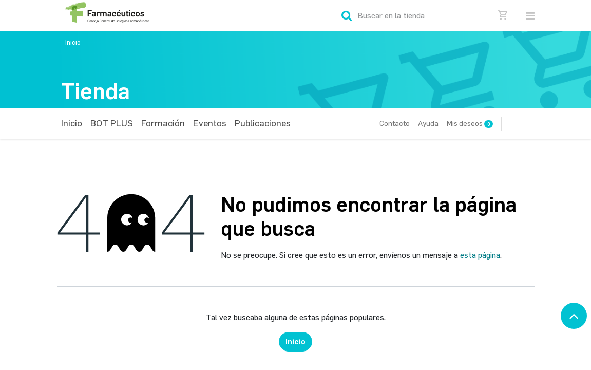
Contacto (394, 123)
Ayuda (428, 123)
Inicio (73, 42)
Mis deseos (470, 123)
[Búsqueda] (346, 15)
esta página (480, 255)
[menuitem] (71, 124)
